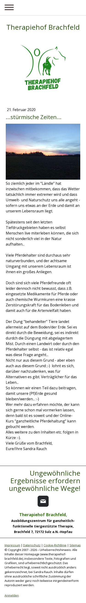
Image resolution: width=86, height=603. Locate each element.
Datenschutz (32, 545)
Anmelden (12, 595)
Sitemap (75, 545)
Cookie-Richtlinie (55, 545)
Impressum (12, 545)
